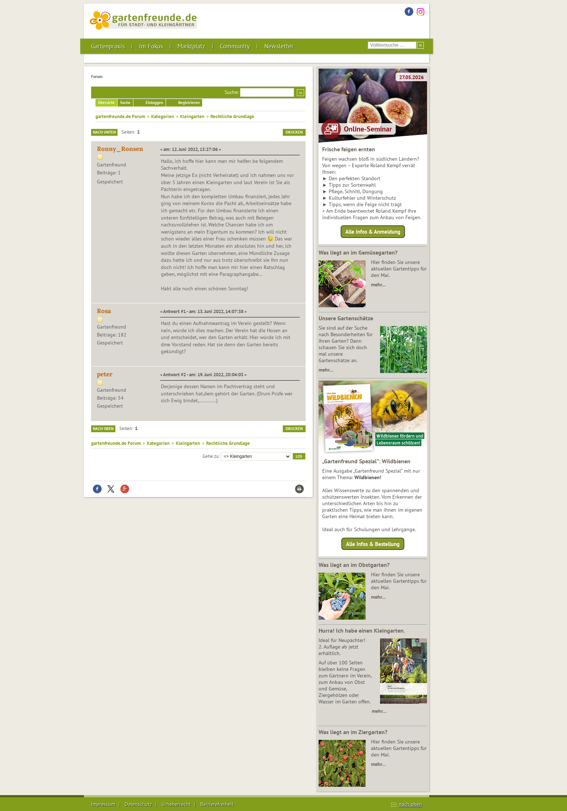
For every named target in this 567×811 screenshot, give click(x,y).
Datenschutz (138, 804)
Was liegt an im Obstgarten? (354, 564)
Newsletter (279, 46)
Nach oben (103, 428)
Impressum (103, 804)
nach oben (410, 804)
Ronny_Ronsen (120, 149)
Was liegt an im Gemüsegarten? (358, 252)
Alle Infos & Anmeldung (372, 231)
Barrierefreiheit (217, 804)
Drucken (294, 132)
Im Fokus (151, 46)
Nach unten (104, 132)
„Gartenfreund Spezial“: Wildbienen (366, 461)
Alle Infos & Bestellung (373, 543)
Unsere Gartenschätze (346, 318)
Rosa (104, 311)
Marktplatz (191, 46)
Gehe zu (210, 456)
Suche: (232, 92)
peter (104, 374)
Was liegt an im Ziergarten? (353, 732)
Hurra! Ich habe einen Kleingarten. (362, 630)
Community (235, 46)
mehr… (378, 284)
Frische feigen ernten (348, 149)
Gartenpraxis (108, 46)
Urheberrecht (176, 804)
